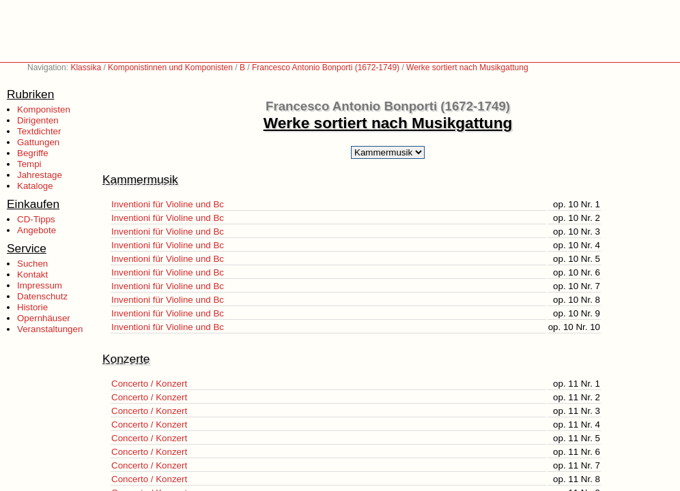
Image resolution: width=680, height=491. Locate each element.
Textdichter (39, 131)
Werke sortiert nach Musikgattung (467, 67)
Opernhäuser (43, 318)
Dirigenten (38, 120)
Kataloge (35, 186)
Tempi (29, 164)
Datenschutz (42, 296)
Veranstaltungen (50, 329)
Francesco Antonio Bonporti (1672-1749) (325, 67)
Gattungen (38, 142)
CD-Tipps (36, 219)
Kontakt (32, 274)
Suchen (32, 263)
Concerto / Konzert (149, 383)
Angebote (36, 230)
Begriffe (32, 153)
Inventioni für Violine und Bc (167, 204)
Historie (32, 307)
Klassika (85, 67)
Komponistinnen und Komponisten (170, 67)
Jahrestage (39, 175)
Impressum (39, 285)
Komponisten (43, 109)
